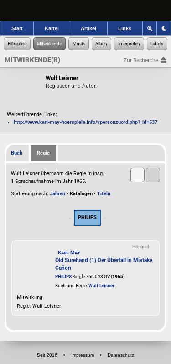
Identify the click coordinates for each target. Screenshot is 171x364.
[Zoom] (150, 28)
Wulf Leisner (101, 285)
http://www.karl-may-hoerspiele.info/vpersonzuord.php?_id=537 (85, 122)
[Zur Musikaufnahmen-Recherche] (78, 43)
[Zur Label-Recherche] (157, 43)
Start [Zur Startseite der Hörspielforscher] (17, 28)
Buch (16, 153)
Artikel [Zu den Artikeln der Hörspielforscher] (88, 28)
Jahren (57, 194)
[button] (137, 175)
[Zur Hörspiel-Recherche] (17, 43)
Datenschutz (121, 355)
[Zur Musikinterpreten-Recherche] (129, 43)
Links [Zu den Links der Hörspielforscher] (124, 28)
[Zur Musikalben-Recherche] (102, 43)
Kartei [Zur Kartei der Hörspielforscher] (52, 28)
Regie (43, 153)
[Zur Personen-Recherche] (49, 43)
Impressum (82, 355)
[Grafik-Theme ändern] (164, 28)
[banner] (85, 10)
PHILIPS (63, 276)
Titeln (103, 194)
